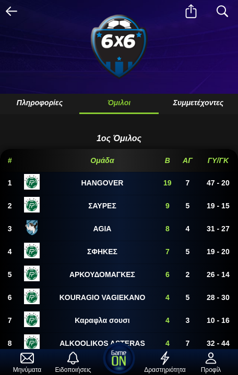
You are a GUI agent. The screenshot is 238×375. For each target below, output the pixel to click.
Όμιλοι (119, 102)
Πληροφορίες (40, 102)
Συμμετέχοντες (198, 102)
